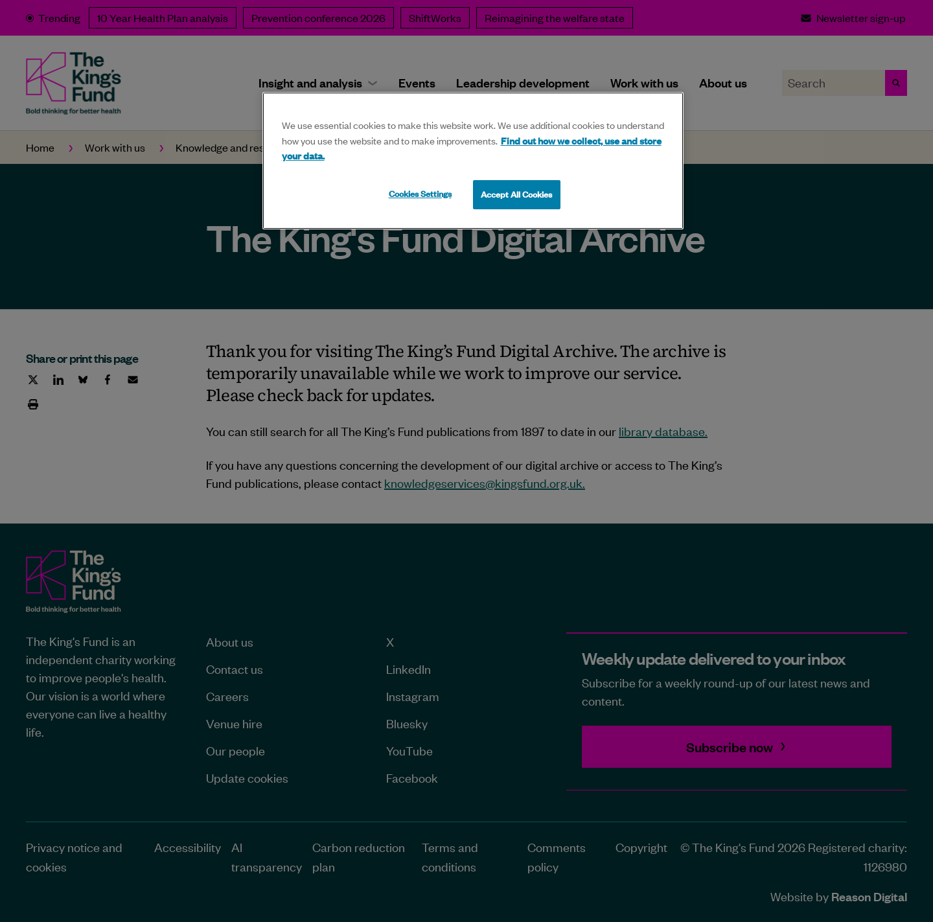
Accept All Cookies (516, 194)
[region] (473, 160)
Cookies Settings (420, 194)
